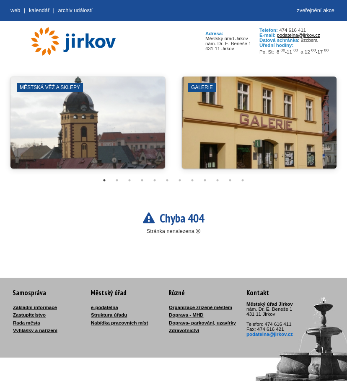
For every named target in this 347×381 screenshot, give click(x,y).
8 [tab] (192, 180)
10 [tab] (217, 180)
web (15, 10)
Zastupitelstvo (29, 314)
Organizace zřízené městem (200, 307)
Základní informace (35, 307)
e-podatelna (104, 307)
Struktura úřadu (109, 314)
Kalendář (39, 10)
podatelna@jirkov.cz (298, 35)
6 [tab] (167, 180)
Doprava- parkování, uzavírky (202, 322)
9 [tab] (205, 180)
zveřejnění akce (315, 10)
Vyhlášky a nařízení (35, 330)
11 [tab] (230, 180)
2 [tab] (117, 180)
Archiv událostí (75, 10)
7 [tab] (180, 180)
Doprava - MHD (186, 314)
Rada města (26, 322)
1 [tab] (104, 180)
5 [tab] (154, 180)
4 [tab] (142, 180)
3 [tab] (129, 180)
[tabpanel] (88, 126)
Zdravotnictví (184, 330)
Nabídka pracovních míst (119, 322)
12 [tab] (242, 180)
